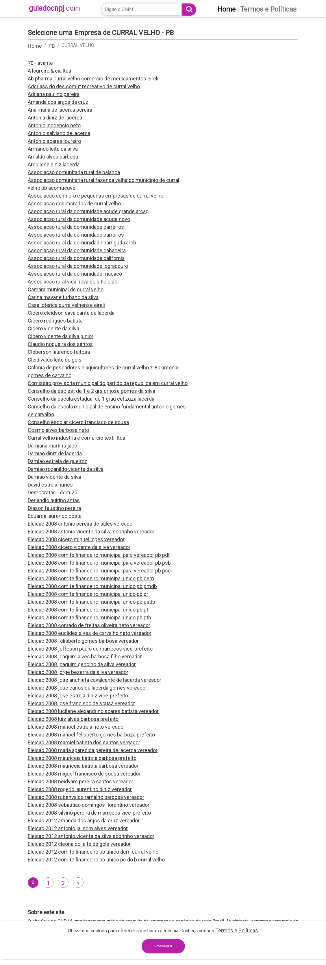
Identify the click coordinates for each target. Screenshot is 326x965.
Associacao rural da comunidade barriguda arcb (82, 243)
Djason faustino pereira (54, 508)
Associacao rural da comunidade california (76, 258)
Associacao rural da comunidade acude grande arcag (88, 211)
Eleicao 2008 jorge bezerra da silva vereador (78, 672)
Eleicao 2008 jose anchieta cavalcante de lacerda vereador (94, 680)
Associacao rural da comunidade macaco (75, 274)
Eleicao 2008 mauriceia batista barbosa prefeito (82, 758)
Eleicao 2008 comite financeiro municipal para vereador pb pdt (99, 555)
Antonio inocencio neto (54, 125)
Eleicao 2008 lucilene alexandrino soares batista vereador (93, 711)
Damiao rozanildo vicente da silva (65, 469)
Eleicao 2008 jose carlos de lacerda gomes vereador (87, 688)
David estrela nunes (50, 485)
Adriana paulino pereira (53, 94)
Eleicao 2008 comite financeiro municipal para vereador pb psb (99, 563)
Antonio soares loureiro (54, 141)
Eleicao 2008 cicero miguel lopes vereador (76, 539)
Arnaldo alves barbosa (53, 157)
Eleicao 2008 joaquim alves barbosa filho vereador (85, 656)
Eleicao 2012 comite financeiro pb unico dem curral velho (93, 852)
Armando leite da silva (53, 149)
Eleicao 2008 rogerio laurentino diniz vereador (80, 789)
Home (35, 46)
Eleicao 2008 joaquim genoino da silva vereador (82, 664)
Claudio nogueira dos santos (60, 344)
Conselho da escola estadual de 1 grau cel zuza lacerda (91, 399)
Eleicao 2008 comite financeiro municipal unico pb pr (88, 594)
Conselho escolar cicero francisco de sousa (78, 422)
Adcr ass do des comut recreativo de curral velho (84, 86)
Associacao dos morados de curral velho (74, 203)
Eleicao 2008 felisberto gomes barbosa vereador (83, 641)
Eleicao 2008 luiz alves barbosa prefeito (73, 719)
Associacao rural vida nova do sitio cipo (72, 282)
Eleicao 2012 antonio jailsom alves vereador (78, 828)
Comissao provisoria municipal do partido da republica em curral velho (108, 383)
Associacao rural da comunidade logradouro (78, 266)
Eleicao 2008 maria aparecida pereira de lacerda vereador (93, 750)
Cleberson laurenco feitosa (59, 352)
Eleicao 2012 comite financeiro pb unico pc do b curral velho (96, 860)
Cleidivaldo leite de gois (55, 360)
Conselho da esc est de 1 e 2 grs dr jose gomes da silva (91, 391)
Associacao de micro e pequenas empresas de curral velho (95, 196)
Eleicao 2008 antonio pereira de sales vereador (81, 524)
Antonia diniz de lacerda (55, 118)
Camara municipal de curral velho (65, 289)
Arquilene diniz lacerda (53, 164)
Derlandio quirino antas (54, 500)
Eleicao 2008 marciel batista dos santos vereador (84, 742)
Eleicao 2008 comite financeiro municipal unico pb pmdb (92, 586)
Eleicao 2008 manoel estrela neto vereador (76, 727)
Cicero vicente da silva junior (60, 336)
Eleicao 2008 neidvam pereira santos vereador (80, 781)
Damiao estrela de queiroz (57, 461)
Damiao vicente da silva (54, 477)
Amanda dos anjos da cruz (58, 102)
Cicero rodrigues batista (55, 321)
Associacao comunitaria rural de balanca (74, 172)
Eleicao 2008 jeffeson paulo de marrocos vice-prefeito (90, 649)
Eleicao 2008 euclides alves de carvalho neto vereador (89, 633)
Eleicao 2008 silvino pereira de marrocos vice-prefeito (89, 813)
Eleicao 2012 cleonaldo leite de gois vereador (79, 844)
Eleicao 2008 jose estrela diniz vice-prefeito (78, 696)
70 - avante (40, 63)
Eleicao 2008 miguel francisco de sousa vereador (84, 774)
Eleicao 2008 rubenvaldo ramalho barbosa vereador (86, 797)
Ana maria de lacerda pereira (60, 110)
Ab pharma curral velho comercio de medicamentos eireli (93, 78)
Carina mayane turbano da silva (63, 297)
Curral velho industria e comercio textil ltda (76, 438)
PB (52, 46)
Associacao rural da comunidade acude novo (79, 219)
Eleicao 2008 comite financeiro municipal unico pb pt (88, 610)
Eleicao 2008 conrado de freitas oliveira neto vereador (89, 625)
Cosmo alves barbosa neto (58, 430)
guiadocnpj (54, 8)
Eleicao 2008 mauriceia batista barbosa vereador (83, 766)
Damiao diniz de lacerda (55, 453)
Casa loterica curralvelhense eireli (66, 305)
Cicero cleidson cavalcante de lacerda (71, 313)
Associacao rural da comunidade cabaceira (77, 250)
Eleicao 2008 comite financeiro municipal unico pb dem (91, 578)
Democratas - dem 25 (52, 492)
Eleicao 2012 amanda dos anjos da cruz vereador (84, 820)
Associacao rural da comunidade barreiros (76, 227)
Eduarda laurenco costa (55, 516)
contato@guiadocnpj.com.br (154, 949)
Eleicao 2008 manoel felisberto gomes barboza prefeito (91, 735)
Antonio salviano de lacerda (59, 133)
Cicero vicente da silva (53, 328)
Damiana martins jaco (52, 446)
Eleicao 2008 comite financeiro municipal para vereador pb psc (99, 571)
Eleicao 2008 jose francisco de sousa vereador (81, 703)
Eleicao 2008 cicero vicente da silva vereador (79, 547)
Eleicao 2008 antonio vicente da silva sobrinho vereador (91, 531)
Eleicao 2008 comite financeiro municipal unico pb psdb (91, 602)
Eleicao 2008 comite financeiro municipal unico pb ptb (89, 617)
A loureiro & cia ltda (49, 71)
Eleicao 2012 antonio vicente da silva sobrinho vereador (91, 836)
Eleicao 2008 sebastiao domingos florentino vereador (88, 805)
